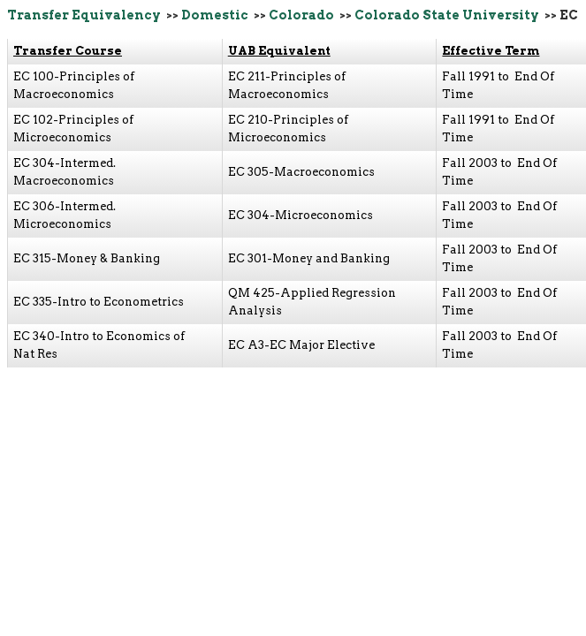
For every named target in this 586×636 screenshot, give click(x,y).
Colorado (301, 15)
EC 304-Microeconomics (300, 215)
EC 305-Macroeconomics (301, 171)
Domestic (214, 15)
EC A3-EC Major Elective (301, 345)
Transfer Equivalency (84, 15)
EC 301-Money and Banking (309, 258)
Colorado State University (446, 15)
